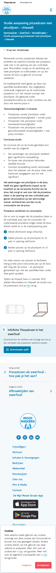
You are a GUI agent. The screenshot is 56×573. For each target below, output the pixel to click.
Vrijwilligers (19, 446)
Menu (51, 10)
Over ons (17, 479)
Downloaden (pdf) (19, 349)
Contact (17, 490)
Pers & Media (19, 484)
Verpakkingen (39, 32)
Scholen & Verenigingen (25, 457)
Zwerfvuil (24, 32)
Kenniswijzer (10, 32)
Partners (17, 452)
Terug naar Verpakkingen (17, 50)
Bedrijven (17, 463)
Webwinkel (18, 468)
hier (28, 285)
